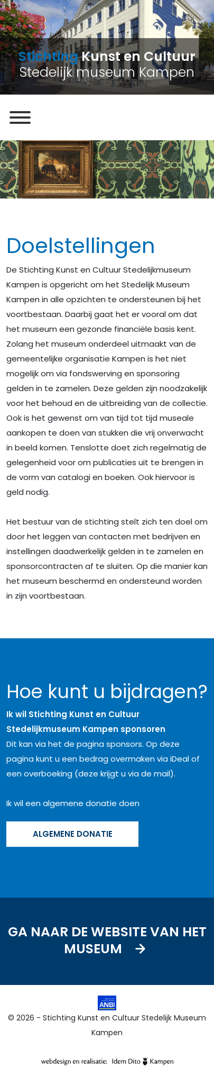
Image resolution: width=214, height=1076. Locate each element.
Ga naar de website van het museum (107, 941)
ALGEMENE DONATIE (73, 833)
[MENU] (20, 117)
